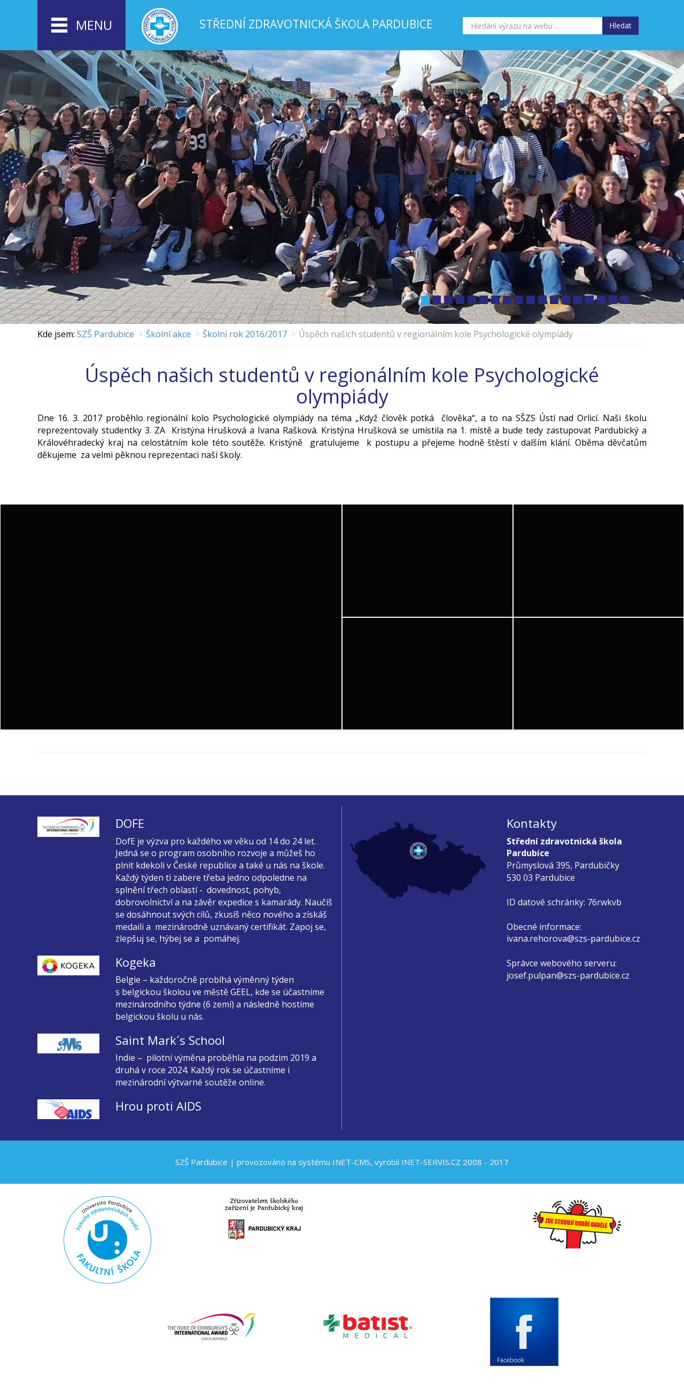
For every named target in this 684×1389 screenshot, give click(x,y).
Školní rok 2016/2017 (245, 334)
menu (81, 25)
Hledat (620, 25)
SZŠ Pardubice (105, 334)
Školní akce (168, 334)
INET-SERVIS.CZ (431, 1162)
